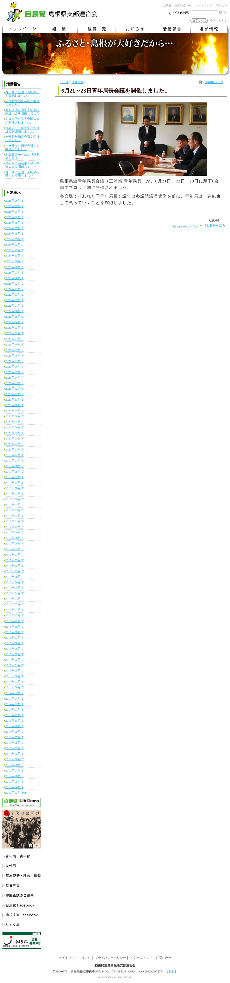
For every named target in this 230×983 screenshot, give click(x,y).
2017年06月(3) (14, 543)
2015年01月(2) (14, 665)
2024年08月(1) (14, 222)
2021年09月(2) (14, 350)
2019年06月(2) (14, 466)
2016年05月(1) (14, 588)
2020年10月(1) (14, 405)
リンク (86, 958)
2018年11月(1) (14, 483)
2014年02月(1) (14, 704)
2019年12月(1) (14, 455)
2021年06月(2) (14, 366)
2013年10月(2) (14, 726)
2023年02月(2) (14, 283)
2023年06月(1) (14, 278)
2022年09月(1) (14, 300)
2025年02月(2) (14, 217)
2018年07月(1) (14, 494)
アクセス (222, 5)
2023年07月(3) (14, 272)
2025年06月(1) (14, 200)
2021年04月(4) (14, 377)
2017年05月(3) (14, 549)
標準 (212, 20)
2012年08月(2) (14, 765)
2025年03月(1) (14, 211)
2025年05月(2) (14, 206)
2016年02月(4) (14, 604)
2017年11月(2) (14, 527)
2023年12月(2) (14, 250)
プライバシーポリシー (110, 958)
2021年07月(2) (14, 361)
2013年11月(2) (14, 720)
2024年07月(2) (14, 228)
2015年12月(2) (14, 615)
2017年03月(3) (14, 554)
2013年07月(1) (14, 737)
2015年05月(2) (14, 648)
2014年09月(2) (14, 671)
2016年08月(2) (14, 577)
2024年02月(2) (14, 244)
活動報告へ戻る (214, 225)
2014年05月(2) (14, 693)
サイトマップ (204, 5)
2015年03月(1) (14, 654)
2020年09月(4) (14, 411)
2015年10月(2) (14, 626)
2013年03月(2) (14, 748)
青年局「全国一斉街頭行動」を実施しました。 (22, 174)
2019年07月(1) (14, 460)
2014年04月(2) (14, 698)
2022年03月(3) (14, 327)
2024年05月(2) (14, 239)
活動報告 (77, 82)
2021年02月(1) (14, 388)
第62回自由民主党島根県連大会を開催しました (22, 165)
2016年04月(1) (14, 593)
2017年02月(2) (14, 560)
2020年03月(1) (14, 438)
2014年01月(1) (14, 709)
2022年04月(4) (14, 322)
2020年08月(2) (14, 416)
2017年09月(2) (14, 532)
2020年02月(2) (14, 444)
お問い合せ (163, 958)
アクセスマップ (141, 958)
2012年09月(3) (14, 759)
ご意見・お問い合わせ (177, 5)
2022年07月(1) (14, 305)
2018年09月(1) (14, 488)
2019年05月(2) (14, 471)
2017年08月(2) (14, 538)
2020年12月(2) (14, 394)
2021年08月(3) (14, 355)
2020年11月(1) (14, 399)
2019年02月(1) (14, 477)
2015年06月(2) (14, 643)
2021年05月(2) (14, 372)
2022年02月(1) (14, 333)
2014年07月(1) (14, 682)
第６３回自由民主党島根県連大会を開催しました (22, 111)
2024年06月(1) (14, 233)
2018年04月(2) (14, 505)
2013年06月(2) (14, 742)
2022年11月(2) (14, 294)
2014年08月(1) (14, 676)
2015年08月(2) (14, 632)
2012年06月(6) (14, 776)
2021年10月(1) (14, 344)
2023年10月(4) (14, 261)
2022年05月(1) (14, 316)
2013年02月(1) (14, 753)
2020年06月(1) (14, 427)
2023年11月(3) (14, 255)
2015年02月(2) (14, 659)
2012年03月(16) (15, 792)
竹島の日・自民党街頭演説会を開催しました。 (22, 129)
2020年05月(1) (14, 433)
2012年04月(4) (14, 787)
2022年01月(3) (14, 339)
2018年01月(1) (14, 521)
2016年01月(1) (14, 610)
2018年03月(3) (14, 510)
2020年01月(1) (14, 449)
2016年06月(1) (14, 582)
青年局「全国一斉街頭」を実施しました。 (22, 94)
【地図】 (171, 971)
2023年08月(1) (14, 267)
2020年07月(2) (14, 422)
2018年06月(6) (14, 499)
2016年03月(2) (14, 599)
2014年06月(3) (14, 687)
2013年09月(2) (14, 731)
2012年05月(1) (14, 781)
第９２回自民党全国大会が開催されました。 (22, 120)
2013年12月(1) (14, 715)
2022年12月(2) (14, 289)
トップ (64, 82)
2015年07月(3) (14, 637)
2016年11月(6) (14, 571)
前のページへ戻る (186, 226)
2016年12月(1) (14, 566)
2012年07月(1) (14, 770)
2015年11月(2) (14, 621)
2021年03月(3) (14, 383)
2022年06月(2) (14, 311)
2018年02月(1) (14, 516)
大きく (222, 20)
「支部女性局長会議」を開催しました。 (22, 147)
